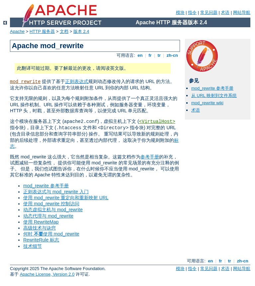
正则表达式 (76, 81)
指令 (192, 12)
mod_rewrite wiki (207, 102)
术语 (225, 12)
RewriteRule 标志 (41, 239)
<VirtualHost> (157, 121)
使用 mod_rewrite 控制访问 (51, 203)
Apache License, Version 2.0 (47, 274)
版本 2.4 (81, 31)
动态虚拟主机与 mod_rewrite (53, 209)
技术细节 (32, 246)
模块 (180, 12)
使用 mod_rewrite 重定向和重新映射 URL (66, 197)
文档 (64, 31)
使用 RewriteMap (41, 222)
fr (150, 55)
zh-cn (172, 55)
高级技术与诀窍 (39, 228)
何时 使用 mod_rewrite (51, 234)
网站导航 (241, 12)
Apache (17, 31)
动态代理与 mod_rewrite (48, 216)
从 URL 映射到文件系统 (214, 95)
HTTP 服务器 (42, 31)
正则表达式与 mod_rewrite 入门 (56, 191)
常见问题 (208, 12)
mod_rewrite (25, 81)
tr (159, 55)
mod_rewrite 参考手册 (46, 185)
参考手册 (149, 156)
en (140, 55)
